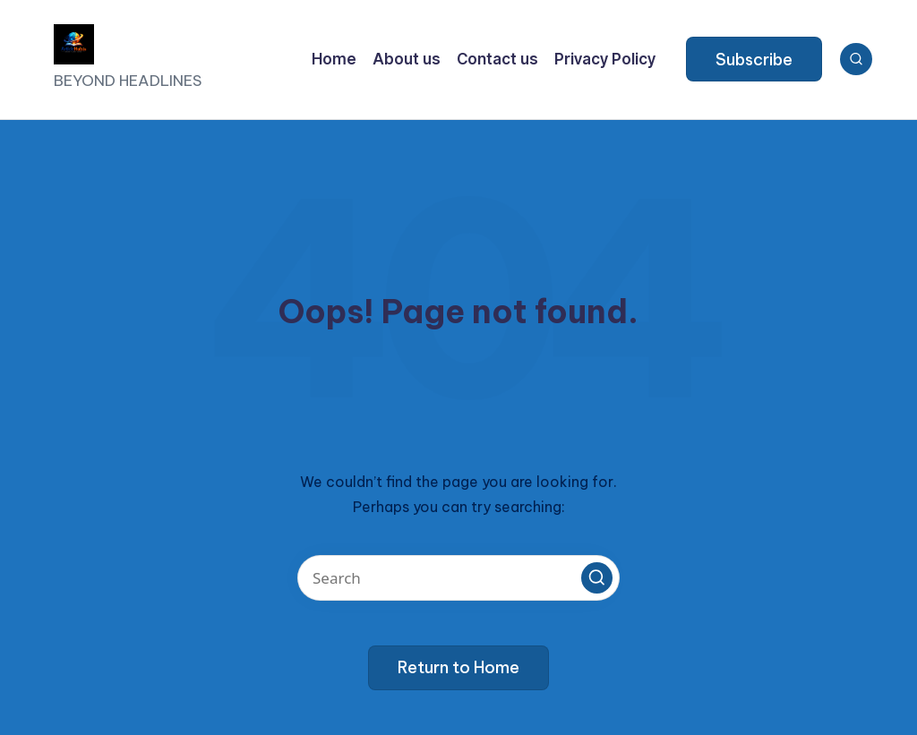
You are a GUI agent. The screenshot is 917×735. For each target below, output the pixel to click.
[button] (754, 59)
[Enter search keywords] (458, 578)
